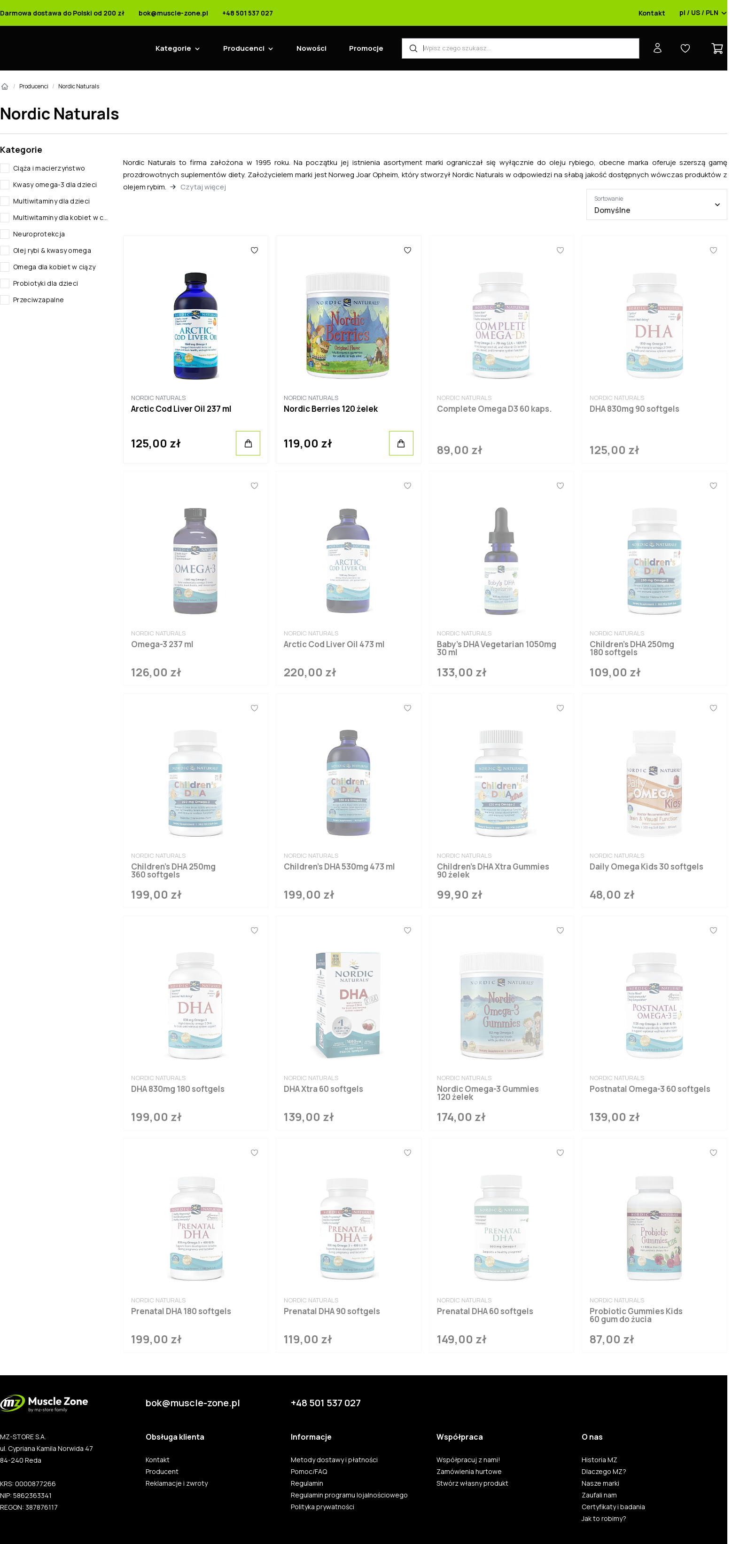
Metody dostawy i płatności (334, 1460)
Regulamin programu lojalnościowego (349, 1495)
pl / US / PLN (703, 13)
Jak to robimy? (604, 1518)
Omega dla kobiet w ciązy (54, 266)
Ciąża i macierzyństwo (49, 168)
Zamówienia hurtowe (469, 1471)
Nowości (311, 48)
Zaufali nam (599, 1495)
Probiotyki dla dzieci (45, 283)
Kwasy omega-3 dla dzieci (55, 184)
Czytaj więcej (203, 186)
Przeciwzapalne (38, 299)
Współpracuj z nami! (468, 1460)
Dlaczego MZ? (604, 1471)
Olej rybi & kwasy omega (52, 250)
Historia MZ (599, 1460)
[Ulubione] (254, 250)
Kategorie (173, 48)
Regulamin (307, 1483)
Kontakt (652, 13)
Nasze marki (600, 1483)
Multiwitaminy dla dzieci (51, 200)
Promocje (366, 48)
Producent (162, 1471)
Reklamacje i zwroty (177, 1483)
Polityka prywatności (322, 1507)
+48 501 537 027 (247, 13)
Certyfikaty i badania (613, 1507)
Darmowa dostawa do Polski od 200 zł (62, 13)
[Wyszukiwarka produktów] (520, 48)
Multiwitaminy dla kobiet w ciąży (60, 217)
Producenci (244, 48)
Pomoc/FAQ (309, 1471)
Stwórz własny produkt (472, 1483)
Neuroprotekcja (39, 233)
